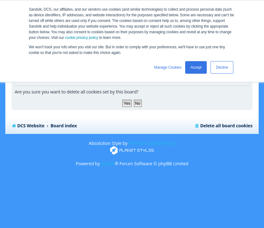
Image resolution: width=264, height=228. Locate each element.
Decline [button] (222, 67)
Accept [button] (196, 67)
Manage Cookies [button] (167, 67)
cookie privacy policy (81, 37)
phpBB (108, 164)
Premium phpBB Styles (152, 143)
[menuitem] (223, 126)
